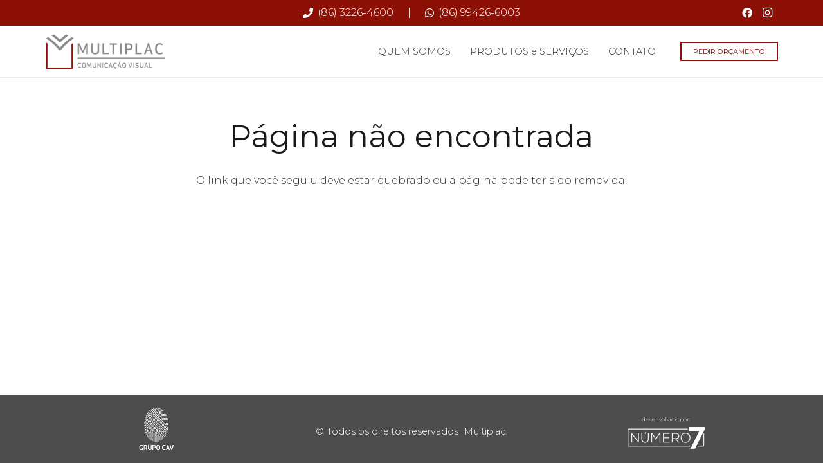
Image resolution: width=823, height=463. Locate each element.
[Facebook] (747, 13)
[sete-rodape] (666, 438)
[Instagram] (767, 13)
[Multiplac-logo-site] (105, 51)
